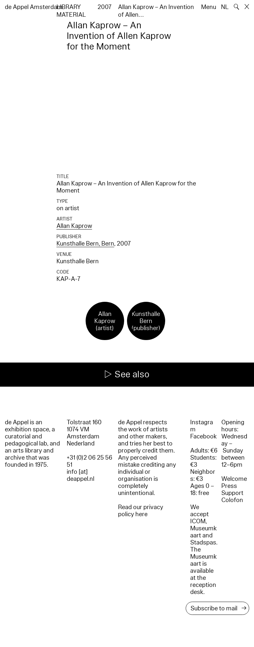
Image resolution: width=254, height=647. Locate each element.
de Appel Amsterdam (34, 7)
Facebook (203, 436)
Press (229, 486)
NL (225, 7)
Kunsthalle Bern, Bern (85, 243)
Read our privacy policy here (140, 510)
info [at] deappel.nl (80, 475)
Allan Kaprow (74, 226)
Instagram (201, 426)
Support (232, 493)
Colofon (232, 500)
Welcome (234, 479)
